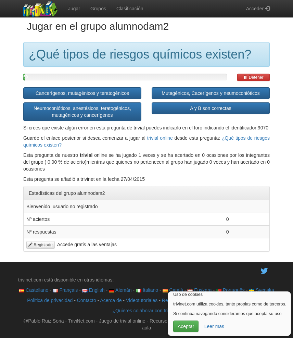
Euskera (199, 290)
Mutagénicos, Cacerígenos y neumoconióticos (210, 93)
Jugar (74, 8)
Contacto (86, 300)
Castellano (33, 290)
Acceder (258, 8)
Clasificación (129, 8)
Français (65, 290)
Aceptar (186, 326)
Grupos (98, 8)
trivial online (160, 138)
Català (173, 290)
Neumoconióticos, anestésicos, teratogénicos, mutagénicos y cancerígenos (82, 111)
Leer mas (214, 326)
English (93, 290)
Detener (253, 77)
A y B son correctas (210, 108)
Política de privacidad (50, 300)
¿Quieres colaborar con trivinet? (146, 310)
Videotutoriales (141, 300)
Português (230, 290)
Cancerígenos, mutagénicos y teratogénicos (82, 93)
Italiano (147, 290)
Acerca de (111, 300)
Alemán (120, 290)
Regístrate (40, 244)
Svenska (261, 290)
